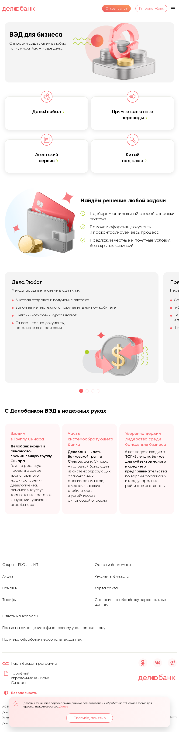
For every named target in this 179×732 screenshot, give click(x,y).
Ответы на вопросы (20, 616)
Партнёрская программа (34, 663)
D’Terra (172, 717)
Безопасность (24, 693)
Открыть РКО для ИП (20, 564)
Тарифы (9, 599)
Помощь (9, 588)
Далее (64, 706)
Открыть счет (116, 8)
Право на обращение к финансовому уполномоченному (53, 627)
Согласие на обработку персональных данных (130, 602)
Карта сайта (106, 588)
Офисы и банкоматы (113, 564)
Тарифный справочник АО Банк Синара (30, 678)
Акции (7, 576)
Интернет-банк (151, 8)
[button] (81, 391)
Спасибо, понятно (89, 718)
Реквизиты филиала (112, 576)
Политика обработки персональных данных (42, 639)
